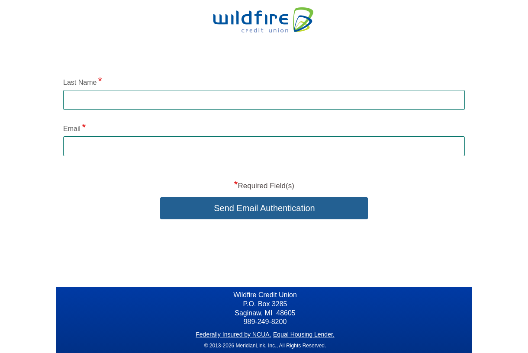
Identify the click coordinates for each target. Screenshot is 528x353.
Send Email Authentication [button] (264, 208)
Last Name (80, 82)
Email (71, 128)
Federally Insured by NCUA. (233, 334)
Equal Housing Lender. (304, 334)
